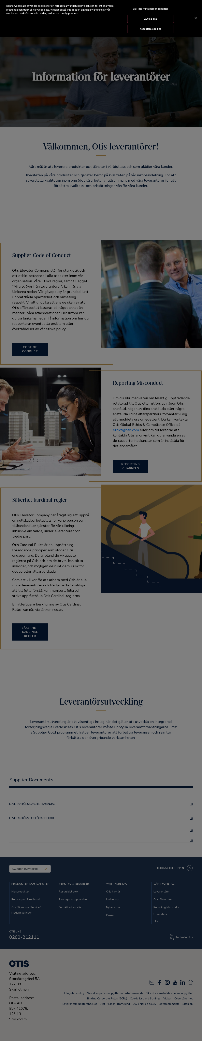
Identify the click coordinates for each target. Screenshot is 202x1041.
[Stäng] (195, 18)
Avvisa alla (150, 18)
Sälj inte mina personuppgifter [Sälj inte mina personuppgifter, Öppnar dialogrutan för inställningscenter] (150, 8)
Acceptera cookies (150, 28)
